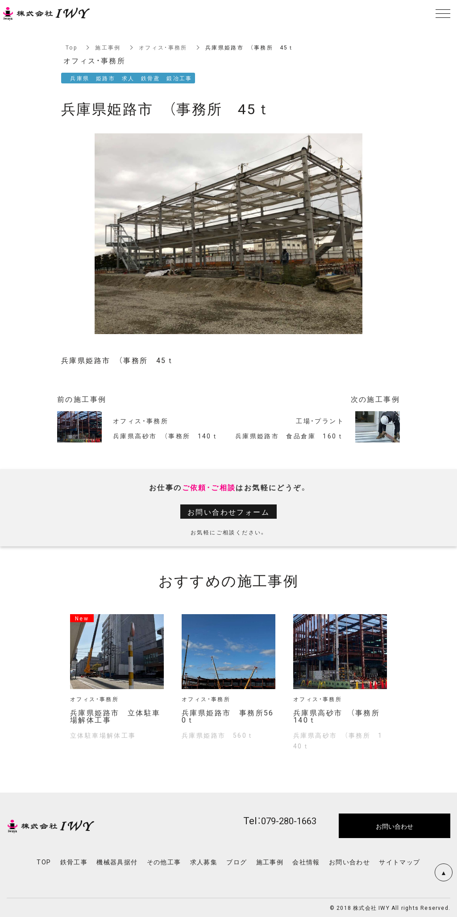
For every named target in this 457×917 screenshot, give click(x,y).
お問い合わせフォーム (228, 511)
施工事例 (108, 47)
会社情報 (306, 861)
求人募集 (204, 861)
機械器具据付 (116, 861)
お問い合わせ (349, 861)
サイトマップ (399, 861)
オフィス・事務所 (163, 47)
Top (71, 47)
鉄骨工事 (74, 861)
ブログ (236, 861)
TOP (44, 861)
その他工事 (164, 861)
